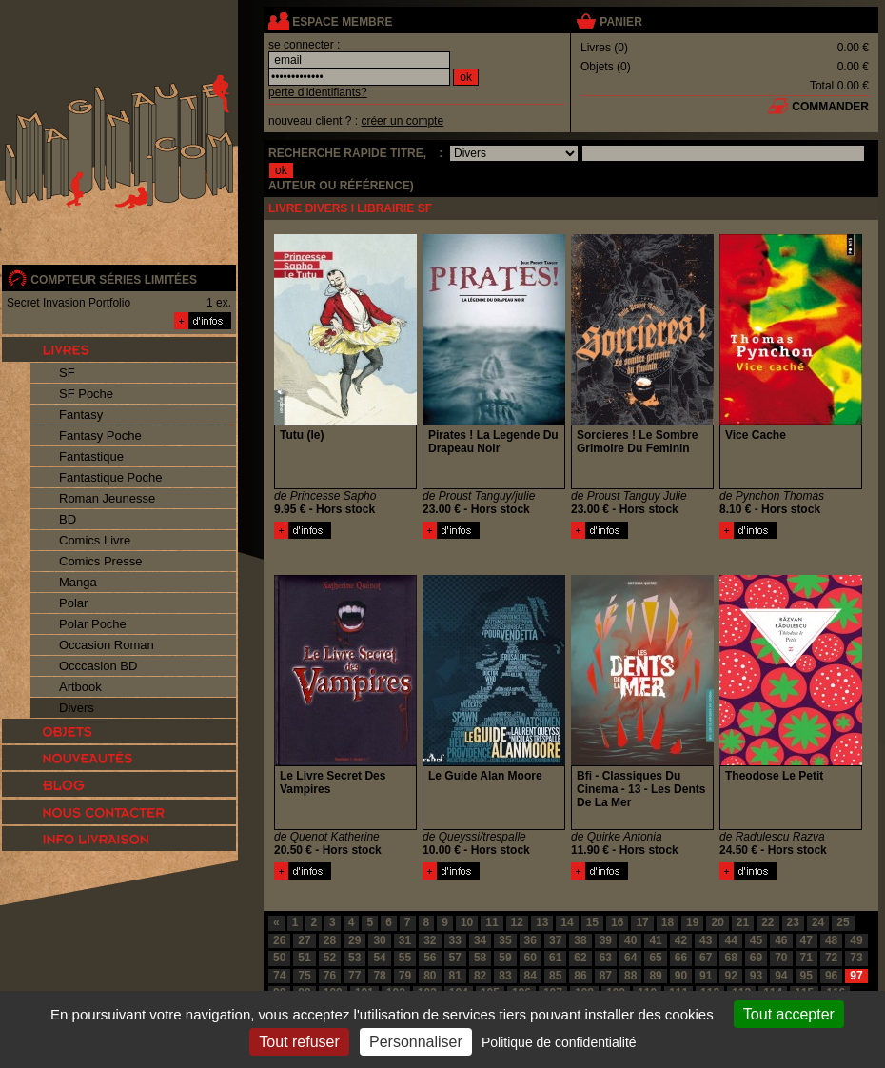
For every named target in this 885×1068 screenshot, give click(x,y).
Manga (78, 582)
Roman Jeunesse (107, 498)
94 (781, 975)
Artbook (80, 687)
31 (405, 940)
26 (279, 940)
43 (705, 940)
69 (756, 957)
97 (856, 975)
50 (279, 957)
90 (681, 975)
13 (542, 922)
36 (530, 940)
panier (620, 22)
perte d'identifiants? (317, 92)
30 (379, 940)
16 (617, 922)
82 (480, 975)
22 (767, 922)
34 (480, 940)
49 (856, 940)
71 (806, 957)
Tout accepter (789, 1014)
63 (606, 957)
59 (505, 957)
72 (831, 957)
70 (781, 957)
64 (630, 957)
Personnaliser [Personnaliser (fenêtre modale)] (415, 1042)
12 (517, 922)
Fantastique (91, 456)
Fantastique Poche (110, 477)
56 (429, 957)
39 (606, 940)
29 (354, 940)
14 (566, 922)
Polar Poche (93, 624)
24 (818, 922)
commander (830, 106)
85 (555, 975)
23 (793, 922)
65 (655, 957)
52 (330, 957)
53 (354, 957)
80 (429, 975)
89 (655, 975)
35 (505, 940)
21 (743, 922)
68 (730, 957)
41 (655, 940)
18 (667, 922)
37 (555, 940)
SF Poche (86, 393)
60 (530, 957)
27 (304, 940)
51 (304, 957)
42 (681, 940)
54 (379, 957)
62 (580, 957)
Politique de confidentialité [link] (559, 1042)
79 (405, 975)
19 (692, 922)
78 (379, 975)
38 (580, 940)
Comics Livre (94, 540)
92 (730, 975)
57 (455, 957)
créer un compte (402, 121)
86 (580, 975)
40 (630, 940)
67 (705, 957)
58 (480, 957)
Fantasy (81, 414)
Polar (73, 603)
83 (505, 975)
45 (756, 940)
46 (781, 940)
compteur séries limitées (113, 280)
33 (455, 940)
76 (330, 975)
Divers (76, 708)
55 (405, 957)
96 (831, 975)
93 (756, 975)
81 (455, 975)
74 (279, 975)
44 (730, 940)
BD (67, 519)
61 (555, 957)
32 (429, 940)
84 (530, 975)
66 (681, 957)
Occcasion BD (98, 666)
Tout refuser (299, 1042)
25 (842, 922)
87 (606, 975)
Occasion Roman (106, 645)
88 (630, 975)
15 (592, 922)
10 (467, 922)
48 (831, 940)
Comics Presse (100, 561)
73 (856, 957)
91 (705, 975)
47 (806, 940)
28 (330, 940)
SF (67, 373)
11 (491, 922)
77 (354, 975)
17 (642, 922)
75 (304, 975)
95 (806, 975)
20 (717, 922)
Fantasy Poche (100, 435)
